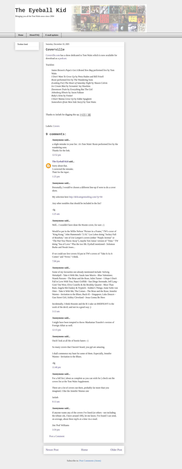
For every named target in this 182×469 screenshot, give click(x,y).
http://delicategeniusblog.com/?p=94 (85, 197)
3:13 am (56, 311)
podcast (62, 58)
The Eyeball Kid (40, 10)
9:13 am (56, 401)
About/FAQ (34, 35)
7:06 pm (56, 261)
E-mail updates (52, 35)
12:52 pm (56, 155)
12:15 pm (56, 330)
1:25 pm (56, 176)
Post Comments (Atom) (90, 460)
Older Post (116, 449)
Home (20, 35)
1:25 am (56, 214)
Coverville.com (53, 55)
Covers (56, 126)
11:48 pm (56, 367)
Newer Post (52, 449)
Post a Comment (56, 436)
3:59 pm (56, 429)
